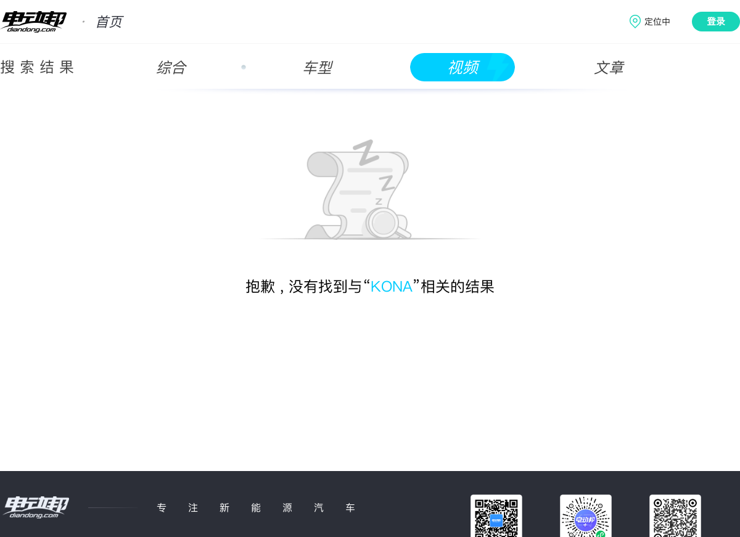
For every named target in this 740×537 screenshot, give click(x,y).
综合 (171, 67)
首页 (108, 21)
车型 (317, 67)
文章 (608, 67)
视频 (462, 67)
